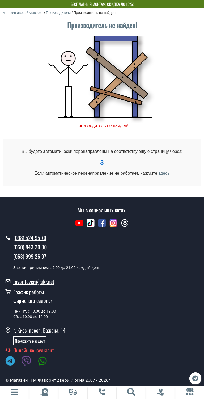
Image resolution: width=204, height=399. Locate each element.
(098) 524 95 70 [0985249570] (29, 238)
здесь (164, 173)
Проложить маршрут (30, 341)
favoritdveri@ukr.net (33, 281)
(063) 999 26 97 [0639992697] (29, 256)
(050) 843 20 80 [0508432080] (30, 247)
